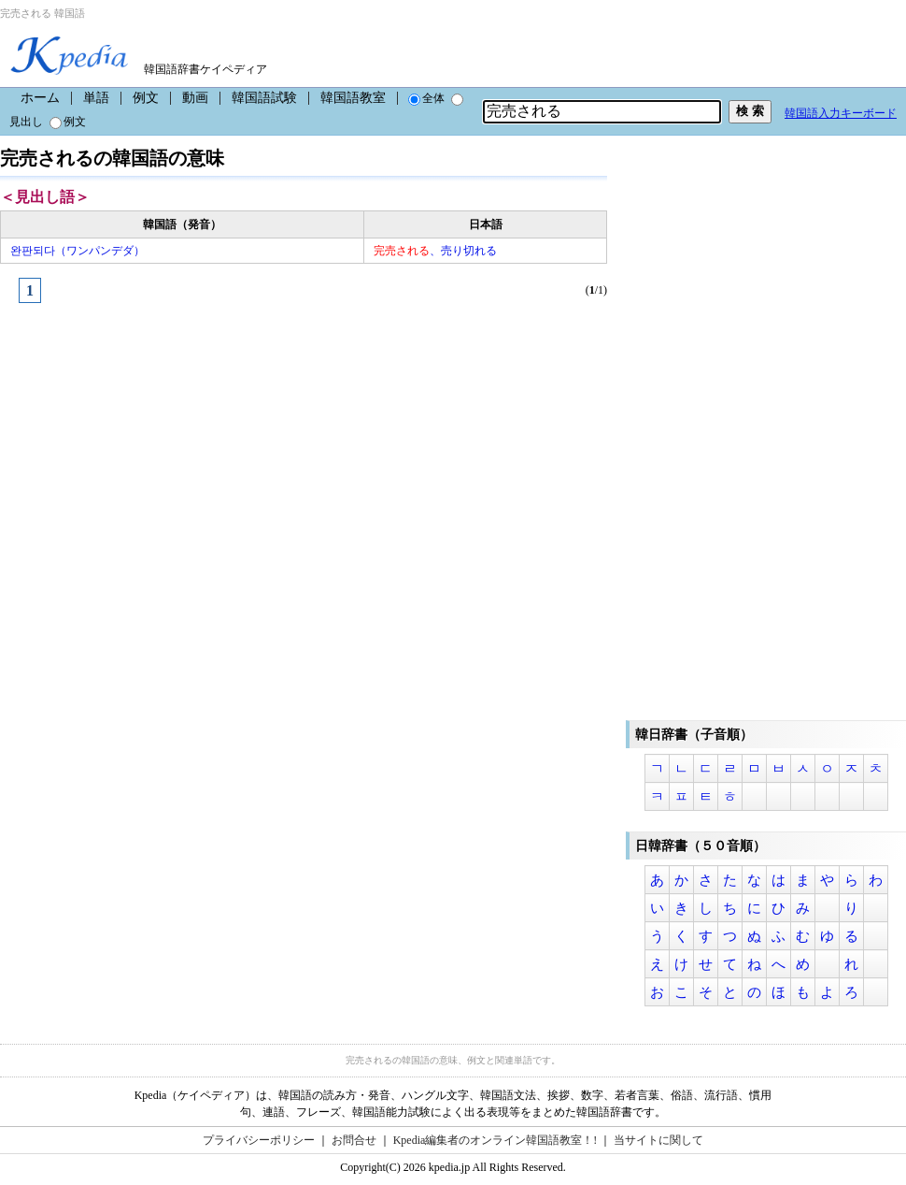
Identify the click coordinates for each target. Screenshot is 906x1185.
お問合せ (354, 1140)
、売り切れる (435, 250)
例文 (146, 98)
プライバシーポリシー (259, 1140)
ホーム (40, 98)
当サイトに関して (658, 1140)
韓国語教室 (353, 98)
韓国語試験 (264, 98)
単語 (96, 98)
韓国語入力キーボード (841, 113)
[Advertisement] (140, 454)
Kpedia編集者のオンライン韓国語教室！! (495, 1140)
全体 (426, 98)
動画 (195, 98)
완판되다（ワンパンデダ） (77, 250)
